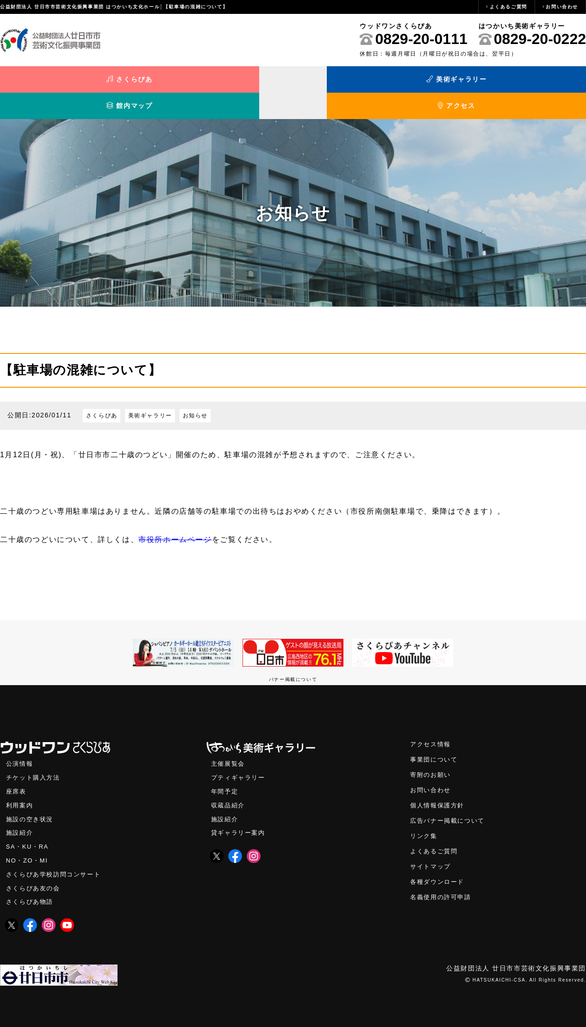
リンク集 (424, 819)
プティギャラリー (240, 759)
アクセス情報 (432, 724)
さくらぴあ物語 (31, 887)
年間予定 (225, 772)
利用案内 (20, 787)
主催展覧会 (229, 744)
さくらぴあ (73, 82)
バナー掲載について (293, 659)
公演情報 (20, 744)
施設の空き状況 (31, 801)
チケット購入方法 (35, 759)
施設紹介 (20, 816)
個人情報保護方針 (439, 787)
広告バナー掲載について (450, 803)
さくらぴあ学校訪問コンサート (56, 858)
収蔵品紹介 (229, 787)
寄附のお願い (432, 756)
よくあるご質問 (508, 6)
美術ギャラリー (220, 82)
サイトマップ (432, 850)
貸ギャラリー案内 (240, 816)
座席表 (17, 772)
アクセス (513, 82)
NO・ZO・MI (28, 844)
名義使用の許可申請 (442, 882)
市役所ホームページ (175, 519)
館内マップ (366, 82)
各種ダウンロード (439, 866)
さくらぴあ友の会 (35, 872)
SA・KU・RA (28, 830)
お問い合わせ (562, 6)
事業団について (435, 740)
